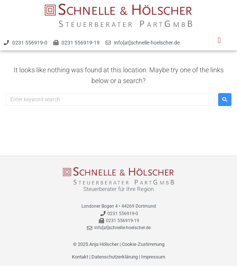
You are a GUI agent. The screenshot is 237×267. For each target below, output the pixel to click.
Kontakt (80, 257)
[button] (219, 40)
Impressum (153, 257)
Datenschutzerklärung (114, 257)
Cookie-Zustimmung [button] (143, 244)
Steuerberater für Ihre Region (118, 189)
